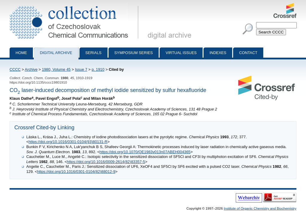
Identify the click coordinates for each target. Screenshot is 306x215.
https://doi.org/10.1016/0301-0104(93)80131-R (67, 141)
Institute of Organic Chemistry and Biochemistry (260, 208)
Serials (93, 52)
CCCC (15, 69)
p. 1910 (98, 69)
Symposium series (133, 52)
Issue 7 (81, 69)
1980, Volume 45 (56, 69)
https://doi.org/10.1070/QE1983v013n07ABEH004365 (145, 152)
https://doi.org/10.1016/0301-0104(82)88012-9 (76, 171)
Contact (248, 52)
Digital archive (56, 52)
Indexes (217, 52)
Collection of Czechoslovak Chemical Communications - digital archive (75, 5)
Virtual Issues (181, 52)
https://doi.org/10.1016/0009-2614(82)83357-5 (106, 161)
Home (21, 52)
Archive (31, 69)
